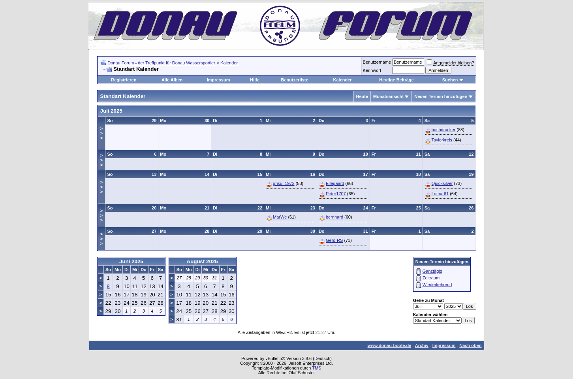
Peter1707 (336, 193)
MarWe (280, 217)
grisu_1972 (283, 183)
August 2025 (202, 261)
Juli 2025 (111, 111)
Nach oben (470, 345)
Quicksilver (442, 183)
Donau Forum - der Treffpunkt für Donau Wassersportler (161, 62)
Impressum (218, 79)
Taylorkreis (441, 140)
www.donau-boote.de (389, 345)
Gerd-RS (334, 240)
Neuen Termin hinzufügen (440, 96)
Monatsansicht (388, 96)
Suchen (450, 79)
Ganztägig (432, 271)
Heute (362, 96)
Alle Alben (172, 79)
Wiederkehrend (437, 284)
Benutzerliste (294, 79)
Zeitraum (431, 277)
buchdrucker (444, 129)
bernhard (334, 217)
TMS (316, 368)
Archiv (421, 345)
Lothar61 (440, 193)
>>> (101, 133)
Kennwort (372, 70)
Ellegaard (335, 183)
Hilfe (254, 79)
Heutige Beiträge (396, 79)
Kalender (229, 62)
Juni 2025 (131, 261)
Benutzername (377, 62)
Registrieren (123, 79)
